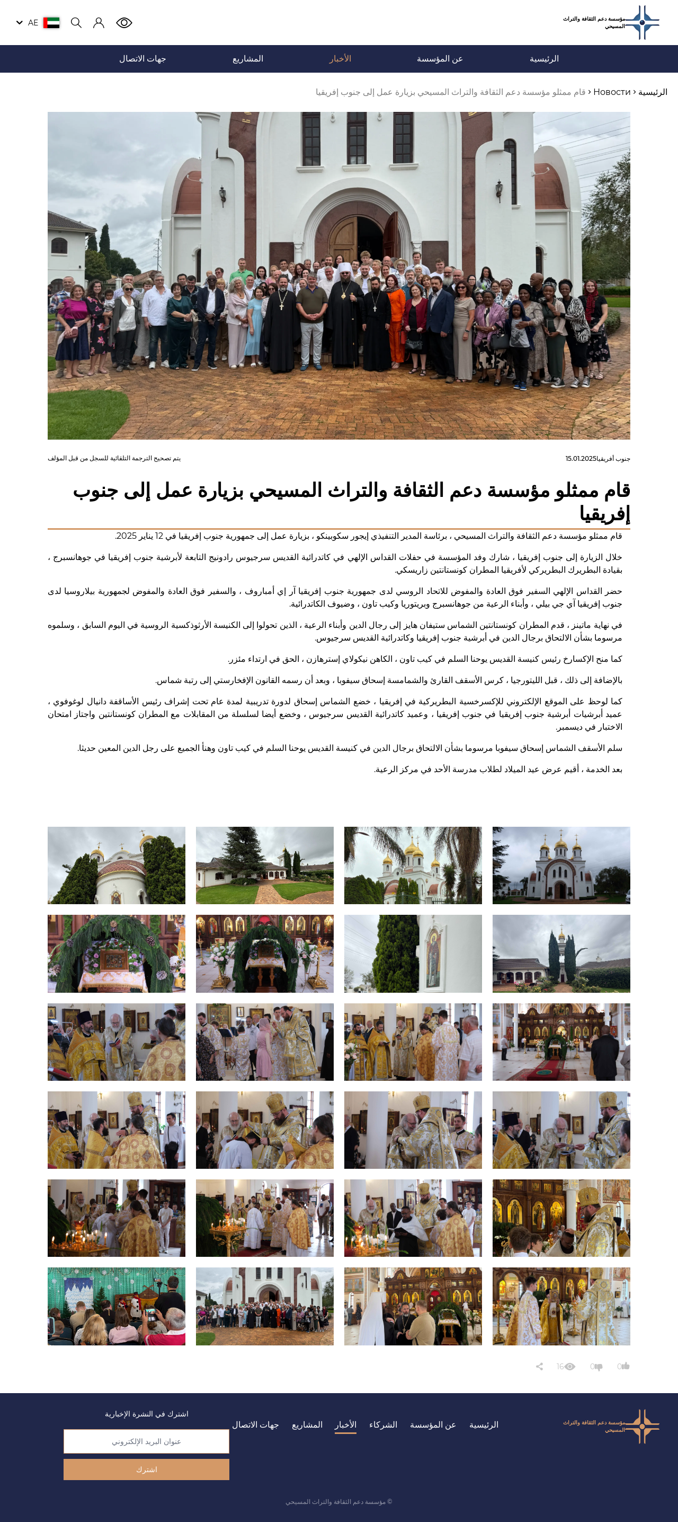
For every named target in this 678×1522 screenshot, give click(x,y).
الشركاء (383, 1425)
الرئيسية (483, 1425)
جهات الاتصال (255, 1425)
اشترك (146, 1469)
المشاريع (307, 1425)
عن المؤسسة (433, 1425)
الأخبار (345, 1425)
